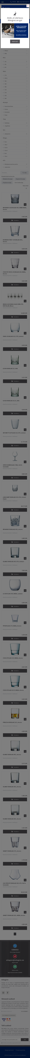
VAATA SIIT (15, 41)
